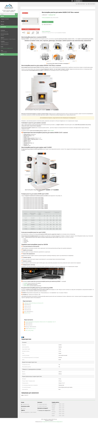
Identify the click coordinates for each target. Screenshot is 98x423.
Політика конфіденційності (58, 421)
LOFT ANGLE (27, 285)
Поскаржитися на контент (47, 421)
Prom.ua (55, 419)
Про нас (2, 21)
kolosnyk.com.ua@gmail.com (7, 48)
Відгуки (2, 24)
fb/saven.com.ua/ (27, 312)
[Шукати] (16, 14)
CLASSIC (26, 283)
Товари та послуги (5, 19)
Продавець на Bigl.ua (49, 420)
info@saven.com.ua (31, 328)
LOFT (25, 284)
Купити (47, 22)
